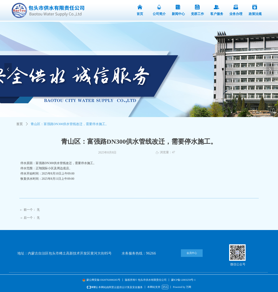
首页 (19, 124)
